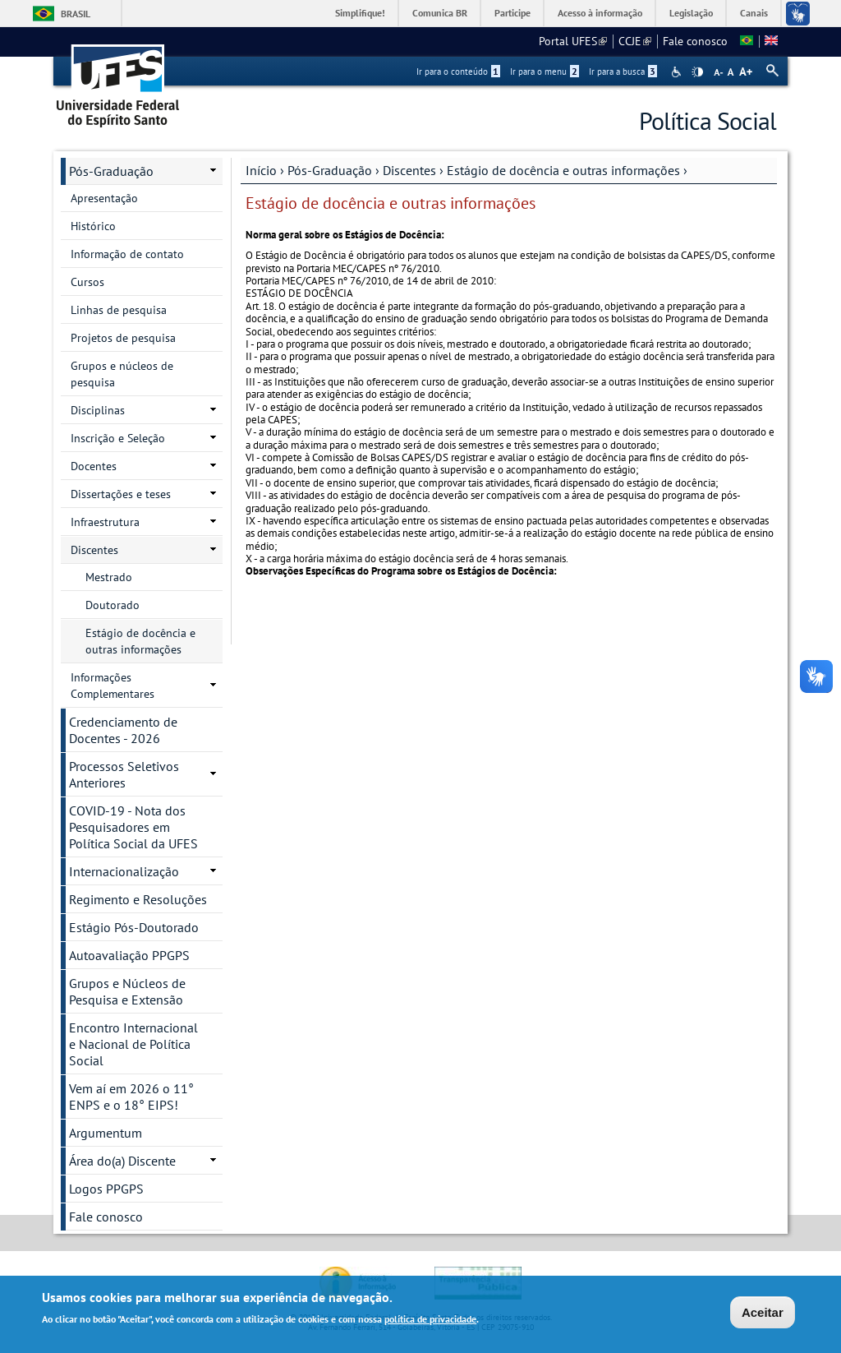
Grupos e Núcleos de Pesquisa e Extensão (127, 991)
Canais (754, 13)
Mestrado (108, 577)
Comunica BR (439, 13)
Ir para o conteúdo (458, 71)
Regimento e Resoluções (138, 899)
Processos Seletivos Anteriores (124, 774)
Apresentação (104, 198)
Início (261, 170)
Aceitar (763, 1313)
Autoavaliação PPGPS (129, 955)
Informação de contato (127, 254)
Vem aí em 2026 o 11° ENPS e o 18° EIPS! (131, 1096)
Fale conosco (695, 41)
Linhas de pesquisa (119, 309)
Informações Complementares (112, 685)
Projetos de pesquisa (123, 337)
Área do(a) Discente (122, 1160)
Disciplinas (98, 410)
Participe (512, 13)
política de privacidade (430, 1320)
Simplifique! (360, 13)
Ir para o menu (544, 71)
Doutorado (112, 605)
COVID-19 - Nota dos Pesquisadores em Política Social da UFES (133, 827)
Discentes (409, 170)
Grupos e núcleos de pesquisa (122, 374)
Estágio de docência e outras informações (140, 641)
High (697, 72)
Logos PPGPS (106, 1188)
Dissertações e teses (121, 494)
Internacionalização (124, 871)
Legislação (691, 13)
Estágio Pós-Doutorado (134, 927)
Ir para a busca (623, 71)
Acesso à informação (600, 13)
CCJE (634, 41)
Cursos (87, 282)
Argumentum (105, 1132)
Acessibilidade (678, 72)
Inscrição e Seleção (118, 438)
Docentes (94, 466)
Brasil (75, 13)
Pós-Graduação (329, 170)
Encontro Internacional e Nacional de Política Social (133, 1044)
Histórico (93, 226)
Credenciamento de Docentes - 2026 (123, 729)
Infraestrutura (105, 522)
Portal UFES (573, 41)
